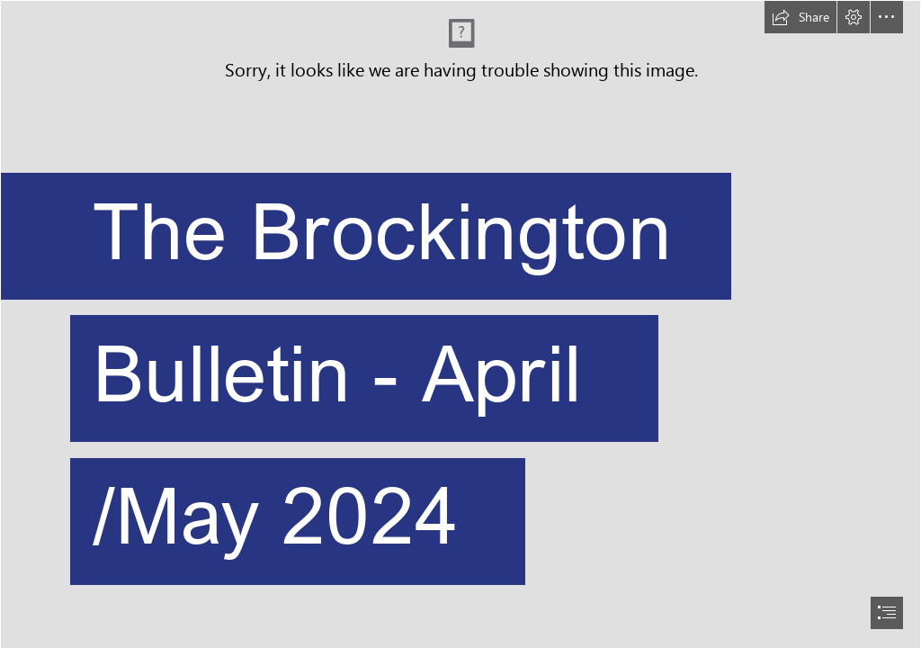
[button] (800, 17)
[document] (460, 324)
